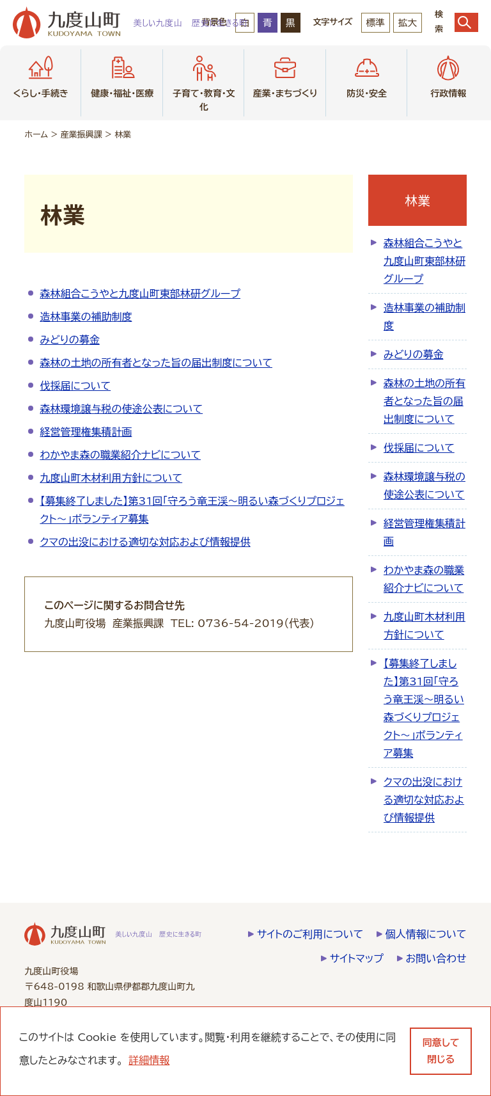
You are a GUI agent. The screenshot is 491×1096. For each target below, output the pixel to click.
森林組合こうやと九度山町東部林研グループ (140, 294)
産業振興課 (81, 135)
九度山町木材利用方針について (111, 478)
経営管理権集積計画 (86, 432)
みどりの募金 (69, 340)
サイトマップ (357, 958)
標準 (375, 23)
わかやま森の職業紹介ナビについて (120, 455)
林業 (122, 135)
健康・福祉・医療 (122, 75)
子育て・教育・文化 (204, 81)
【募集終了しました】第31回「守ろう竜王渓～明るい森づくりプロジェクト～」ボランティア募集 (424, 708)
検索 (456, 22)
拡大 (407, 23)
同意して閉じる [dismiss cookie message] (441, 1051)
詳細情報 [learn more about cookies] (149, 1060)
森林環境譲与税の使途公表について (121, 409)
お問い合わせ (436, 958)
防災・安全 (367, 75)
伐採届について (75, 386)
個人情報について (426, 934)
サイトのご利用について (310, 934)
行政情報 (448, 75)
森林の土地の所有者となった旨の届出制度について (156, 363)
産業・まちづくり (285, 75)
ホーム (36, 135)
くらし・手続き (40, 75)
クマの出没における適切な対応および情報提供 (145, 542)
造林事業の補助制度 (86, 317)
